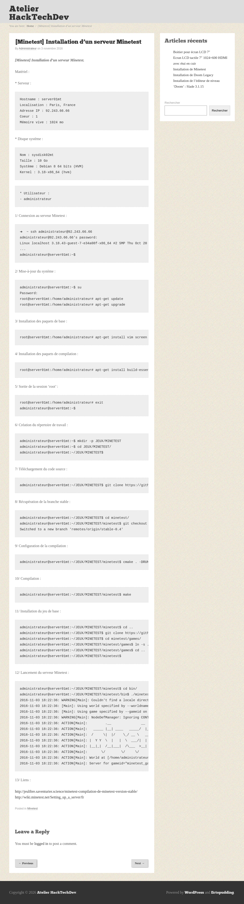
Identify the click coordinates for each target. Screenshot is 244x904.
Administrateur (28, 48)
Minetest (32, 808)
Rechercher (172, 102)
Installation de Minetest (189, 69)
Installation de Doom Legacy (193, 75)
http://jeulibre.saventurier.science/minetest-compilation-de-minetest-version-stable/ (76, 791)
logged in (41, 844)
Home (30, 26)
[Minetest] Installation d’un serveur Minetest (78, 41)
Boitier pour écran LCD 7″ (191, 52)
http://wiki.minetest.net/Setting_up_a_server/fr (49, 797)
